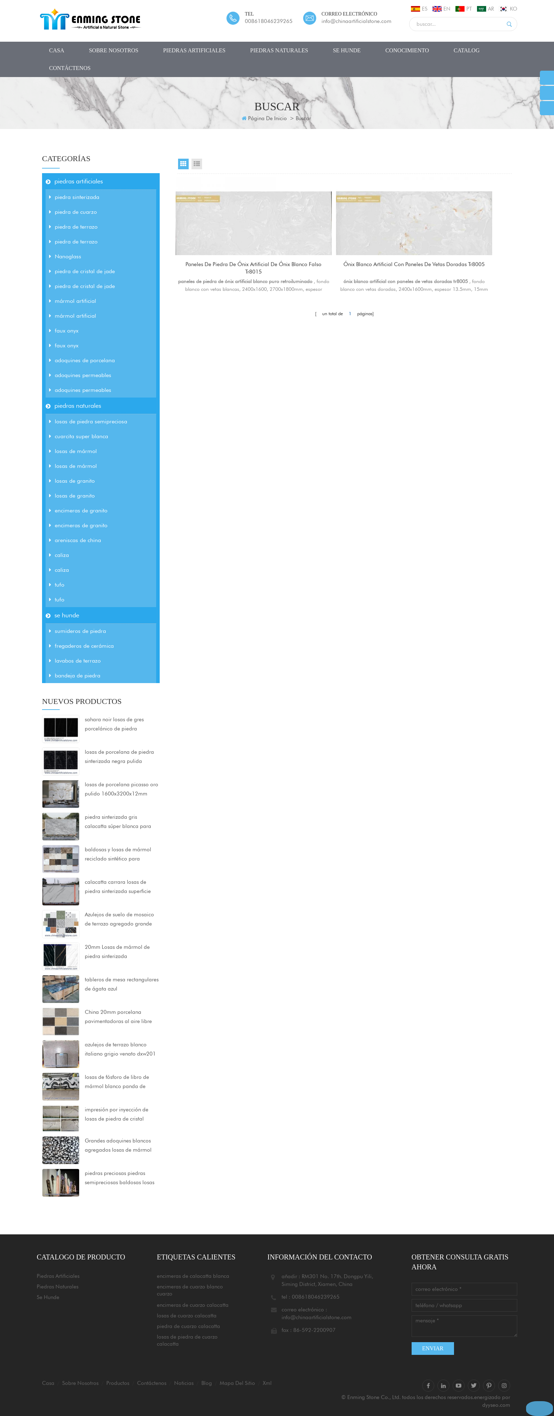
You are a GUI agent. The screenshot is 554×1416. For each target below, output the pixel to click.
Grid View (183, 164)
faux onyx (63, 330)
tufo (56, 584)
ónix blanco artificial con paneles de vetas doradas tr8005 (344, 269)
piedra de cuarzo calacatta (188, 1326)
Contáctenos (69, 68)
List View (196, 164)
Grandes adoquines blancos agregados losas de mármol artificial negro (118, 1146)
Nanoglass (65, 256)
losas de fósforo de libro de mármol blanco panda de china (117, 1082)
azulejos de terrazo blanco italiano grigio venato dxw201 (120, 1049)
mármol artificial (72, 301)
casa (56, 50)
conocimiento (407, 50)
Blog (206, 1383)
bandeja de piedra (74, 675)
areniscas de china (75, 540)
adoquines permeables (80, 375)
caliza (59, 555)
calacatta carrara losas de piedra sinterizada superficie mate (118, 887)
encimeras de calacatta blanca (193, 1276)
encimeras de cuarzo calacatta (193, 1305)
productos (117, 1383)
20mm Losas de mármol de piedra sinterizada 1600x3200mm (117, 952)
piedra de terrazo (73, 226)
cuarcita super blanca (78, 436)
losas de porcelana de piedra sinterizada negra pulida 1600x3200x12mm (119, 757)
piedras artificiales (194, 50)
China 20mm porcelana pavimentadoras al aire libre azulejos (118, 1017)
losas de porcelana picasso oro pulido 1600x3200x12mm (121, 789)
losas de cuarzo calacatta (187, 1315)
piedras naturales (279, 50)
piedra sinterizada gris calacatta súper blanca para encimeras (118, 822)
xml (267, 1383)
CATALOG (466, 50)
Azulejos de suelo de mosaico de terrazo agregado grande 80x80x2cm (119, 919)
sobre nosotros (113, 50)
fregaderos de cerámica (81, 645)
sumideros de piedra (77, 631)
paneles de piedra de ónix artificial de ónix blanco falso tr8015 (229, 269)
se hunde (347, 50)
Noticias (184, 1383)
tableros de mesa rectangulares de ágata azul (122, 984)
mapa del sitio (237, 1383)
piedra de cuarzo (73, 211)
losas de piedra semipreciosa (88, 421)
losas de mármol (73, 451)
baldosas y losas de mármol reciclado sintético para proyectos (118, 854)
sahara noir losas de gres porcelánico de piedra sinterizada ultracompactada (118, 724)
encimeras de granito (78, 510)
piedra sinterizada (74, 197)
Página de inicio (264, 118)
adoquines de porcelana (82, 360)
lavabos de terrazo (75, 660)
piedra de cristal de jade (82, 271)
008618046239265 (269, 21)
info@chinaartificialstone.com (356, 21)
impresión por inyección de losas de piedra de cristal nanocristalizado (116, 1114)
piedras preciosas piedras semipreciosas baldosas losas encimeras (119, 1178)
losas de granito (72, 480)
